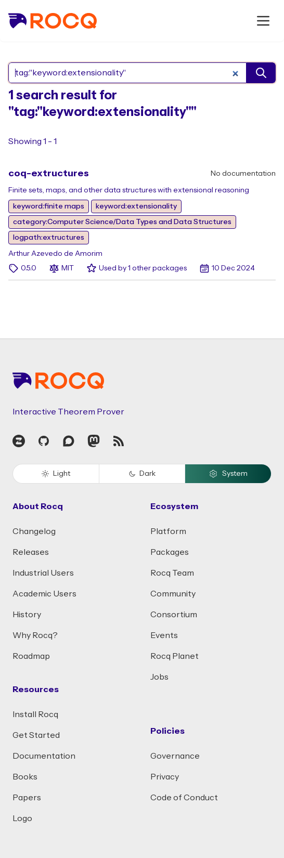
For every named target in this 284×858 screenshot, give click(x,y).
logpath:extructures (48, 237)
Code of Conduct (184, 798)
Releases (30, 552)
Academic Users (44, 594)
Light (56, 473)
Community (173, 594)
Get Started (36, 735)
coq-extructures (48, 173)
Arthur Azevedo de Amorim (55, 253)
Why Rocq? (35, 635)
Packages (169, 552)
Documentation (43, 756)
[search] (261, 72)
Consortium (173, 614)
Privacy (164, 777)
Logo (22, 818)
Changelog (34, 531)
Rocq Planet (174, 656)
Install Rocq (35, 714)
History (26, 614)
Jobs (159, 677)
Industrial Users (43, 573)
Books (24, 777)
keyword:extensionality (136, 206)
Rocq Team (172, 573)
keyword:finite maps (48, 206)
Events (164, 635)
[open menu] (263, 20)
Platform (168, 531)
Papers (26, 798)
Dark (142, 473)
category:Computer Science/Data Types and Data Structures (122, 222)
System (228, 473)
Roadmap (31, 656)
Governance (175, 756)
